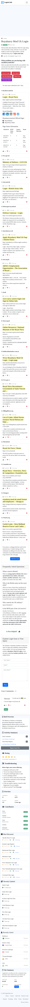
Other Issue (17, 76)
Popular (5, 999)
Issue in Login (6, 73)
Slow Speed (16, 73)
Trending (10, 999)
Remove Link (24, 996)
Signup (16, 986)
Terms (20, 999)
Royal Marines (8, 120)
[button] (19, 631)
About (7, 996)
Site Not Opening (6, 76)
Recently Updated (8, 881)
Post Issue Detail (6, 79)
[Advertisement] (15, 21)
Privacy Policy (24, 1002)
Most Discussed (7, 834)
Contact (12, 996)
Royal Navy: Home (9, 122)
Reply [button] (6, 709)
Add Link (17, 996)
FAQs (15, 999)
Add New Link (15, 558)
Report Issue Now (15, 748)
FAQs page (19, 787)
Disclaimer (25, 999)
